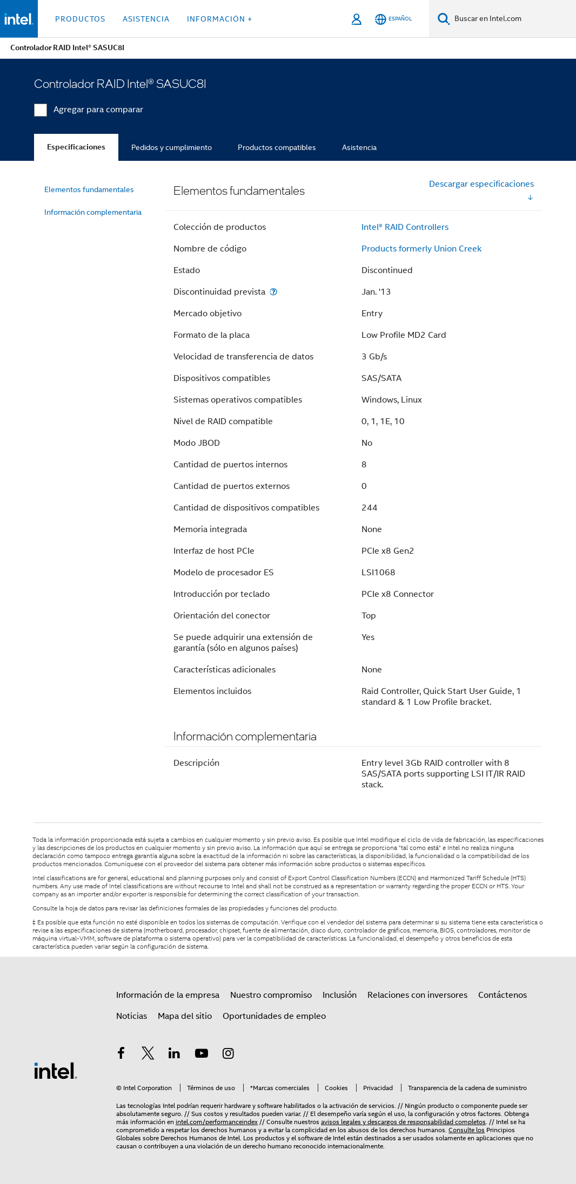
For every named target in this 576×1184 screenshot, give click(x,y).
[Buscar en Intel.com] (513, 19)
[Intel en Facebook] (121, 1055)
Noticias (131, 1016)
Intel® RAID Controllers (404, 227)
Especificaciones (76, 147)
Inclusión (340, 995)
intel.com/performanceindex (217, 1122)
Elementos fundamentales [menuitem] (89, 189)
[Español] (393, 19)
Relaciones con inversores (417, 995)
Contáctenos (502, 995)
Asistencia (359, 147)
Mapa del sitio (185, 1016)
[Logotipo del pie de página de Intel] (55, 1070)
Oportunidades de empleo (274, 1016)
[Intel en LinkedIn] (174, 1055)
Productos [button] (80, 19)
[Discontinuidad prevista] (273, 291)
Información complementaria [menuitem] (93, 212)
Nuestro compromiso (271, 995)
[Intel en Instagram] (228, 1055)
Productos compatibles (277, 147)
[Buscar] (444, 18)
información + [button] (219, 19)
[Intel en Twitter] (148, 1055)
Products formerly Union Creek (421, 248)
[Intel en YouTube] (201, 1055)
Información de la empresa (167, 995)
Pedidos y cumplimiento (171, 147)
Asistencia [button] (146, 19)
